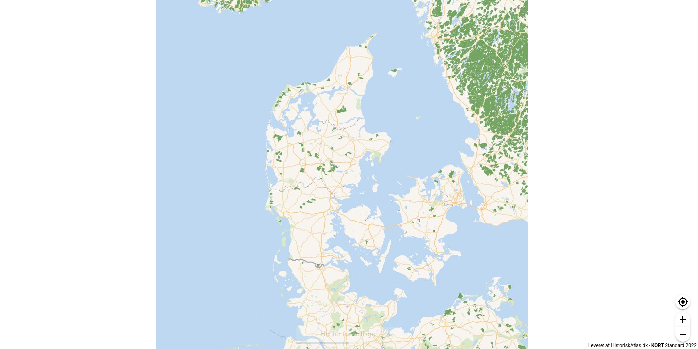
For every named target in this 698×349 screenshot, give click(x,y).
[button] (682, 302)
